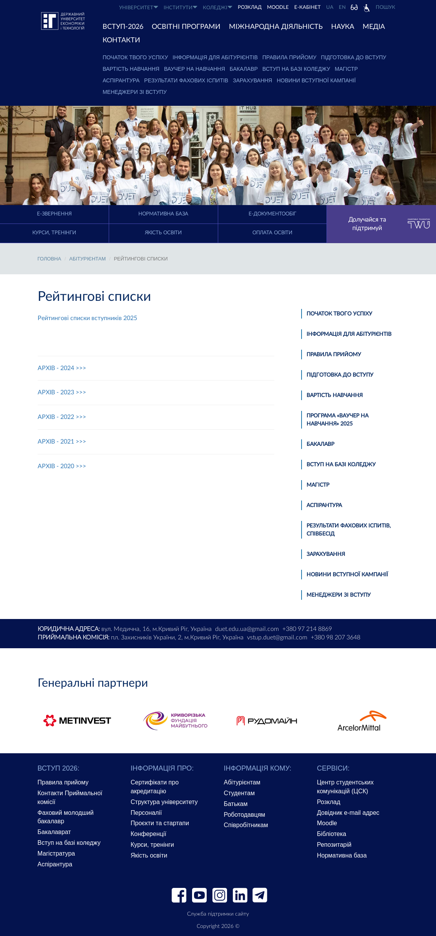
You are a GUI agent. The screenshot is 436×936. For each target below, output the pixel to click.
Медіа (374, 26)
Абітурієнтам (242, 782)
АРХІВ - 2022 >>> (62, 417)
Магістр (346, 69)
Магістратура (56, 853)
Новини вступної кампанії (316, 80)
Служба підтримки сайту (218, 914)
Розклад (328, 802)
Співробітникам (246, 825)
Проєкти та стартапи (160, 823)
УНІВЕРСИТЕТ (138, 7)
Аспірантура (121, 80)
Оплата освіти (272, 232)
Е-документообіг (272, 214)
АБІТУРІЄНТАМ (87, 259)
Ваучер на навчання (194, 69)
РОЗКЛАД (250, 7)
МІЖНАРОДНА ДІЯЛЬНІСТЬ (276, 26)
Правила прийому (289, 57)
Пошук (385, 7)
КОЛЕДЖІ (217, 7)
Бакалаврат (54, 832)
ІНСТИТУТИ (180, 7)
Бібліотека (331, 834)
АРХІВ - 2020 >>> (62, 466)
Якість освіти (163, 232)
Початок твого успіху (135, 57)
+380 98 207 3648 (335, 637)
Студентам (239, 793)
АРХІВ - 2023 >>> (62, 392)
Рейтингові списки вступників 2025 (87, 318)
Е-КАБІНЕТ (307, 7)
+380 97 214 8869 (307, 629)
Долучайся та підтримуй (389, 224)
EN (342, 7)
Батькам (236, 804)
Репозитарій (334, 844)
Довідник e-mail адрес (348, 812)
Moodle (278, 7)
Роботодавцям (244, 814)
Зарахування (252, 80)
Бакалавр (244, 69)
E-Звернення (54, 214)
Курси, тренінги (54, 232)
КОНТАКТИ (121, 40)
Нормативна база (163, 214)
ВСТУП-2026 (123, 26)
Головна (49, 259)
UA (329, 7)
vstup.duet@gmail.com (277, 637)
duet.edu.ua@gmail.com (247, 629)
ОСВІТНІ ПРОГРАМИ (186, 26)
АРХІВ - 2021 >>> (62, 442)
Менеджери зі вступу (135, 92)
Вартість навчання (131, 69)
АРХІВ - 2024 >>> (62, 368)
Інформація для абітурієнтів (215, 57)
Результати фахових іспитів (186, 80)
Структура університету (164, 802)
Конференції (148, 834)
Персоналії (146, 812)
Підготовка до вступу (353, 57)
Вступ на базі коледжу (296, 69)
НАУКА (342, 26)
